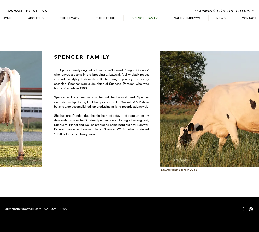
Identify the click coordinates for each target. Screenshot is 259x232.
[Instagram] (251, 209)
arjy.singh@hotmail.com (23, 209)
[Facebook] (243, 209)
